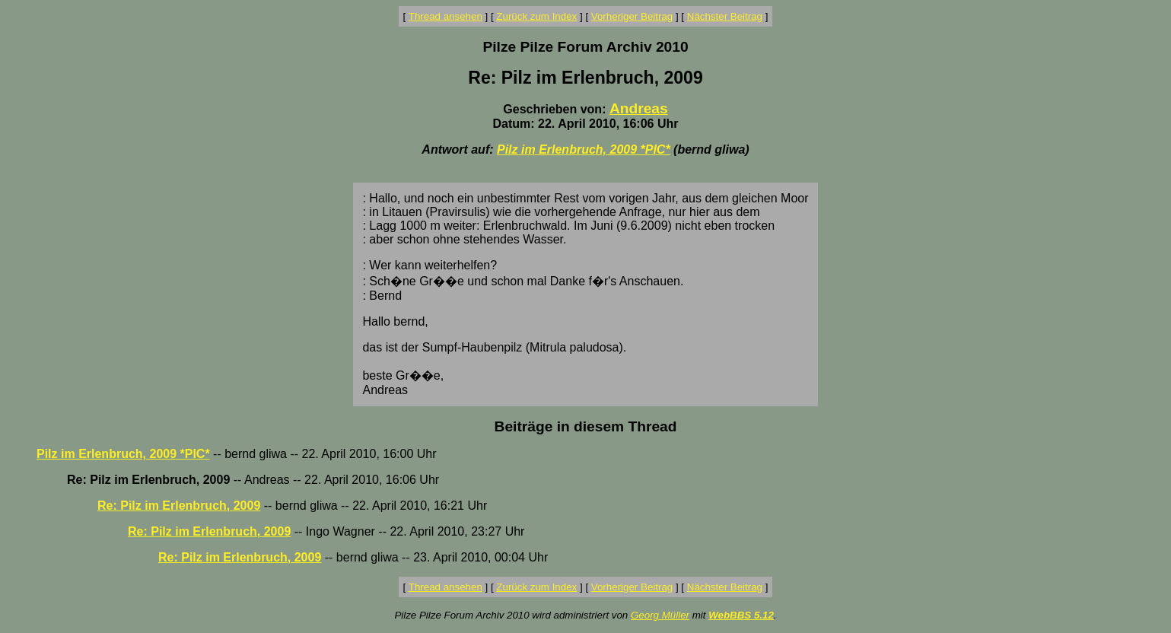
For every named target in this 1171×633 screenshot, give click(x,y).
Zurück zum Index (536, 16)
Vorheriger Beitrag (632, 16)
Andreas (638, 108)
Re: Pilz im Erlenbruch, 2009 (178, 505)
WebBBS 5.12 (741, 615)
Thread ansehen (445, 16)
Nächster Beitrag (724, 16)
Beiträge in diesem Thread (586, 426)
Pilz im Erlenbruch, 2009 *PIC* (583, 149)
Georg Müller (660, 615)
